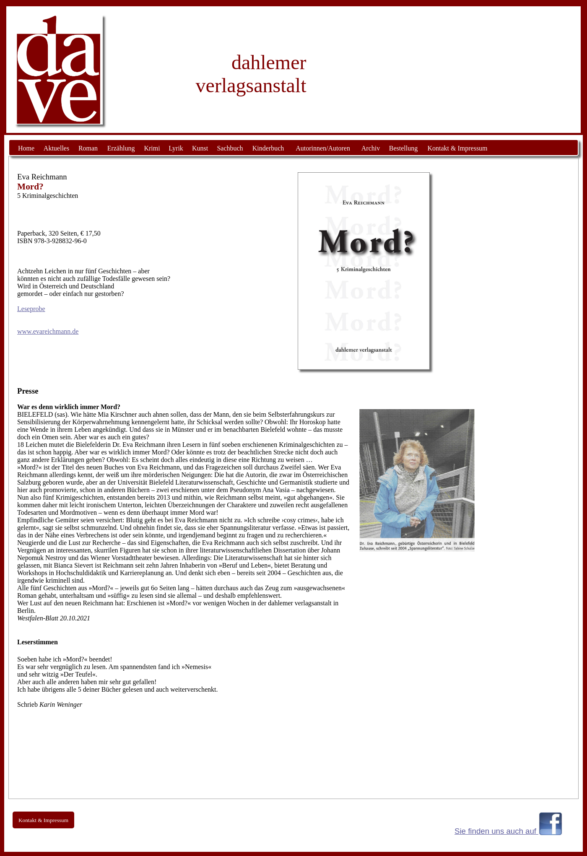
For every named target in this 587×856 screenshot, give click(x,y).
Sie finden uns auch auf (496, 831)
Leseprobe (31, 308)
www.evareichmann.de (47, 331)
